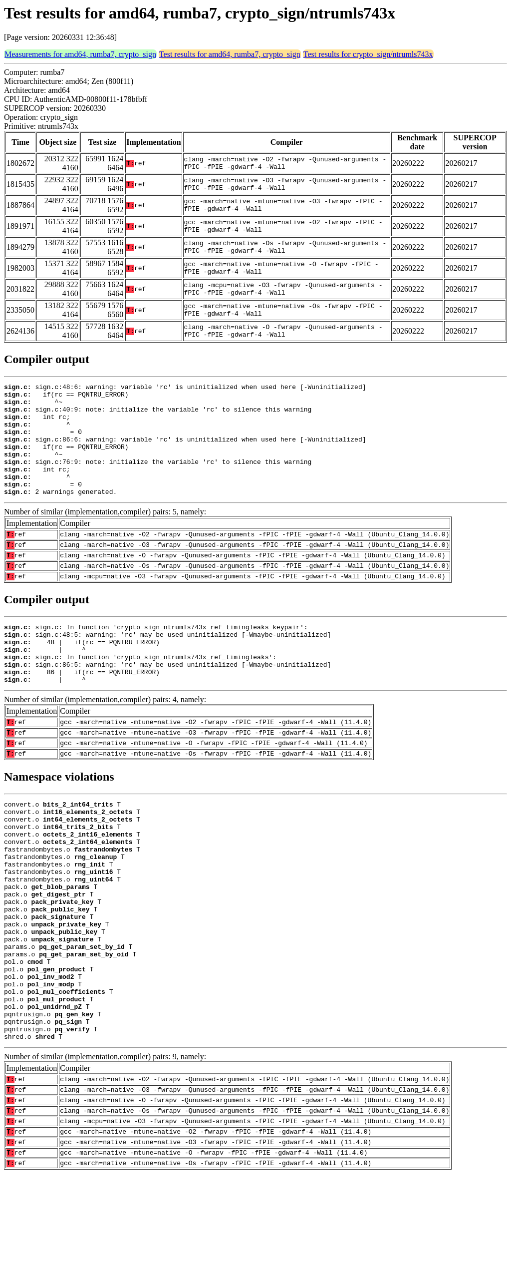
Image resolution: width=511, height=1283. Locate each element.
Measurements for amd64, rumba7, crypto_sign (80, 54)
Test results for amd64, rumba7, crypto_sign (229, 54)
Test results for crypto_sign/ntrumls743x (368, 54)
